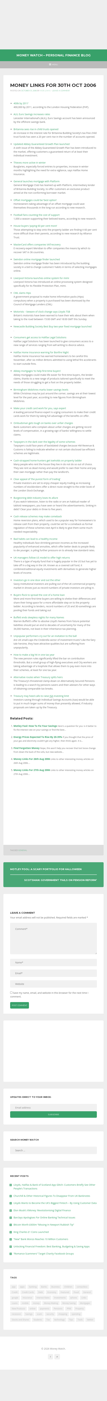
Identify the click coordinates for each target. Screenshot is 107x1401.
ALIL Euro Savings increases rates (32, 114)
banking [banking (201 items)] (33, 1286)
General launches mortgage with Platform (37, 181)
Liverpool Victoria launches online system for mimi (41, 278)
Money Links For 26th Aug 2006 (32, 759)
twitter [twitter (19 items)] (90, 1319)
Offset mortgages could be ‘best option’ (35, 200)
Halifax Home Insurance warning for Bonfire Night (41, 352)
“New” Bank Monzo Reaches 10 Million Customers (41, 1239)
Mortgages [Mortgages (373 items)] (85, 1303)
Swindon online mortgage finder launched (37, 259)
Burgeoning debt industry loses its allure (36, 497)
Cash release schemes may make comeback (38, 516)
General (22, 850)
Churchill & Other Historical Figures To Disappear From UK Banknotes (52, 1195)
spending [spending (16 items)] (76, 1314)
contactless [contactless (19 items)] (82, 1286)
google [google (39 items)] (15, 1297)
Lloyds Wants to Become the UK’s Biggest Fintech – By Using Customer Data (55, 1203)
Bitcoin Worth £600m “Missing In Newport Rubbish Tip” (44, 1224)
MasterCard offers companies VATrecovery (37, 244)
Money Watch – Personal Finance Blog (53, 55)
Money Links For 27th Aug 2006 (32, 770)
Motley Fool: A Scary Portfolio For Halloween (46, 869)
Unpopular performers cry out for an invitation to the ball (45, 636)
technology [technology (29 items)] (59, 1319)
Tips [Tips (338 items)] (71, 1319)
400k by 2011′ (21, 103)
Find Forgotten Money (27, 748)
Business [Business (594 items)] (55, 1286)
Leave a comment (61, 91)
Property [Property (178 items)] (80, 1308)
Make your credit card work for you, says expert (40, 408)
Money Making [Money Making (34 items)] (51, 1303)
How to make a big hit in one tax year (34, 654)
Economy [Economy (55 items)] (51, 1292)
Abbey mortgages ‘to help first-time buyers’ (37, 371)
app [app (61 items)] (13, 1286)
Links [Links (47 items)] (83, 1297)
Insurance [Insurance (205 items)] (27, 1297)
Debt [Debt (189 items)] (40, 1292)
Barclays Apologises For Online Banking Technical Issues (44, 1217)
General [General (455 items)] (87, 1292)
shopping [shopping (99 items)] (62, 1314)
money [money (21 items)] (36, 1303)
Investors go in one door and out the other (37, 580)
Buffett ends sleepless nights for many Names (39, 617)
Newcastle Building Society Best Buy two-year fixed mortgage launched (53, 326)
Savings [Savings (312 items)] (29, 1314)
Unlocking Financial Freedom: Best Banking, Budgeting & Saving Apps (52, 1246)
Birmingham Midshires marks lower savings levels (41, 389)
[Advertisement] (53, 25)
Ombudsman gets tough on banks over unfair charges (43, 423)
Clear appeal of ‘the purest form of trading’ (37, 479)
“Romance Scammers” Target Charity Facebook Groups (44, 1253)
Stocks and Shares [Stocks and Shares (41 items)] (20, 1319)
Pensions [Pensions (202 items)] (58, 1308)
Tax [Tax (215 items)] (48, 1319)
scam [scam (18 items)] (39, 1314)
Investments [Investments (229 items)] (60, 1297)
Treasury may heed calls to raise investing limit (41, 696)
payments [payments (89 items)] (44, 1308)
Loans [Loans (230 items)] (14, 1303)
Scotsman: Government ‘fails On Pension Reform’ (60, 880)
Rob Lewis (45, 91)
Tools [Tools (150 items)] (80, 1319)
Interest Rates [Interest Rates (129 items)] (43, 1297)
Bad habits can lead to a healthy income (35, 538)
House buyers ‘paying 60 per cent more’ (35, 225)
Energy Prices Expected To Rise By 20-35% (38, 737)
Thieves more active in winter (30, 162)
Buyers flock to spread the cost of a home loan (39, 595)
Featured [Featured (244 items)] (65, 1292)
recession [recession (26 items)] (16, 1314)
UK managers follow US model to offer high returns (42, 557)
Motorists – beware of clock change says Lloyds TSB (42, 311)
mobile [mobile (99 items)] (25, 1303)
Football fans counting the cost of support (37, 214)
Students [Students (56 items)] (38, 1319)
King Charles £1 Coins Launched (31, 1232)
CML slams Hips (22, 293)
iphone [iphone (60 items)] (73, 1297)
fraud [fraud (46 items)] (76, 1292)
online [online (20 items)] (33, 1308)
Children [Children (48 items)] (68, 1286)
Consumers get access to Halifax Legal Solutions (40, 337)
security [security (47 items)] (50, 1314)
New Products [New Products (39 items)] (18, 1308)
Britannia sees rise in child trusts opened (36, 129)
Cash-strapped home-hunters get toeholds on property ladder (48, 460)
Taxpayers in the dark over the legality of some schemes (44, 441)
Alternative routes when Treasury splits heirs (38, 677)
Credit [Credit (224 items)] (15, 1292)
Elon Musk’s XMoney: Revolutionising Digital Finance (42, 1210)
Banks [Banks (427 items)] (44, 1286)
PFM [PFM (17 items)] (69, 1308)
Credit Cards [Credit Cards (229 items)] (28, 1292)
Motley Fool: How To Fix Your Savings (35, 725)
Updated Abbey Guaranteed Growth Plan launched (42, 144)
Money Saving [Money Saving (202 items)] (69, 1303)
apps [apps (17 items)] (22, 1286)
